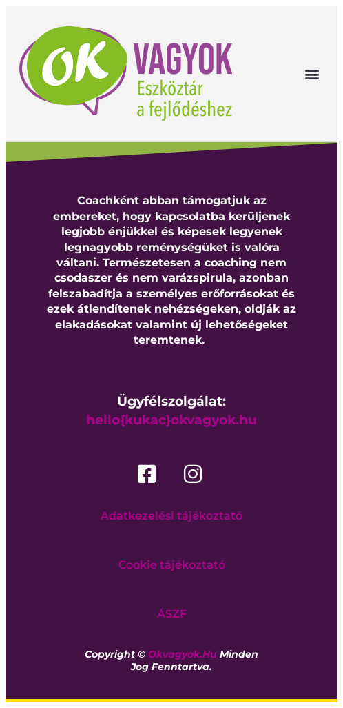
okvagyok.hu (182, 654)
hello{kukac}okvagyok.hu (171, 420)
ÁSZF (172, 613)
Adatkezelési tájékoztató (171, 515)
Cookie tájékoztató (171, 564)
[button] (312, 73)
